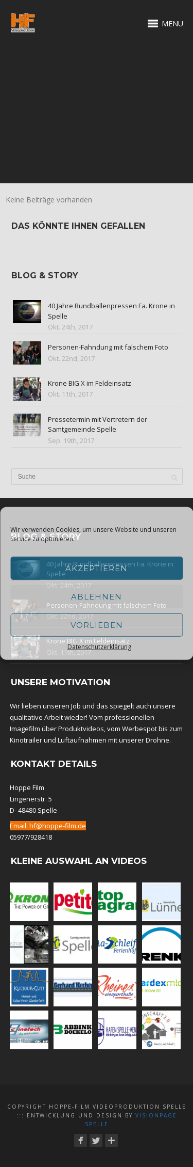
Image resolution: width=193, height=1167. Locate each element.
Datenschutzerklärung (99, 646)
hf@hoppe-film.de (57, 825)
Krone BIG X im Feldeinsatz (89, 383)
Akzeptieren (96, 568)
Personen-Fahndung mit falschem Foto (108, 347)
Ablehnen (96, 596)
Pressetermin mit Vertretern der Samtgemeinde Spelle (97, 424)
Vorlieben (97, 624)
